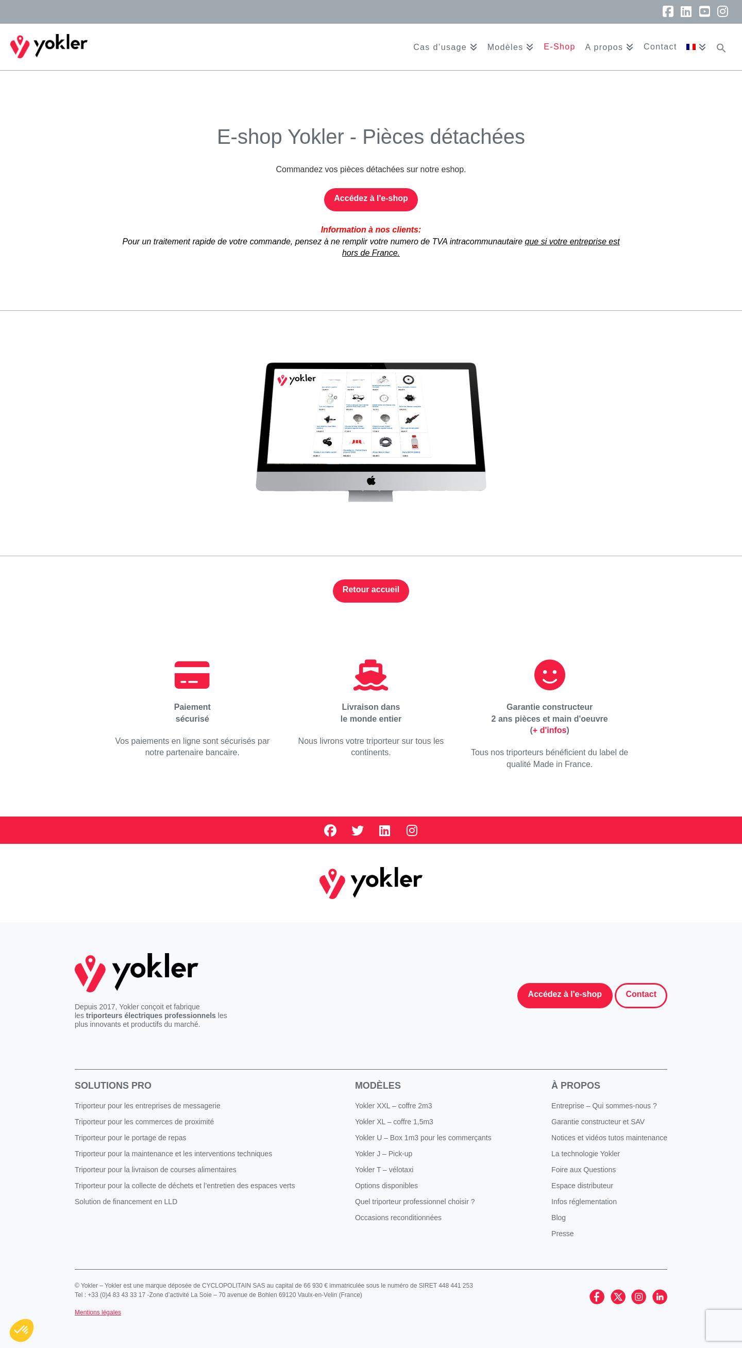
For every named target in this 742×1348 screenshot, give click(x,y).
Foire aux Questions (583, 1170)
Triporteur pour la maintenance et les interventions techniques (173, 1154)
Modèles (378, 1085)
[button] (721, 47)
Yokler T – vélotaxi (384, 1170)
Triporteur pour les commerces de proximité (144, 1122)
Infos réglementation (584, 1201)
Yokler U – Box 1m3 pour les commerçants (423, 1138)
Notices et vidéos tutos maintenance (609, 1138)
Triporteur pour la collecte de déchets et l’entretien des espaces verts (185, 1185)
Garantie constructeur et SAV (598, 1122)
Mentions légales (98, 1312)
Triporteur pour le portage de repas (131, 1138)
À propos (575, 1085)
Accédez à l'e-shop (371, 198)
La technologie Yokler (585, 1154)
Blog (558, 1217)
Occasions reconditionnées (398, 1217)
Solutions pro (113, 1085)
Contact (641, 994)
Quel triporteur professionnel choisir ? (415, 1201)
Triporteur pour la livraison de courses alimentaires (156, 1170)
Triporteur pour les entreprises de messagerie (148, 1106)
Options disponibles (386, 1185)
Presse (562, 1233)
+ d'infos (550, 730)
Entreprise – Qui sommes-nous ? (604, 1106)
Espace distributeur (582, 1185)
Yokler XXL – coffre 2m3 (393, 1106)
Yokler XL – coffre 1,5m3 (394, 1122)
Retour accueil (371, 589)
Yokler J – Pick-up (384, 1154)
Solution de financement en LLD (126, 1201)
